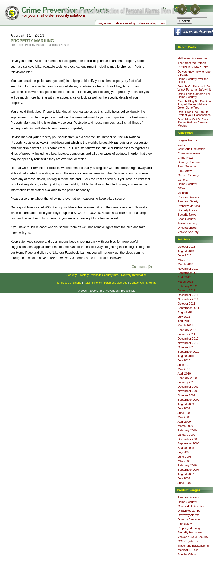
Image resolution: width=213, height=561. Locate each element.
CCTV (182, 144)
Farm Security (187, 166)
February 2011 (187, 329)
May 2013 (184, 259)
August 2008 (186, 447)
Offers (182, 188)
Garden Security (188, 175)
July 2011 (184, 316)
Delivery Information (134, 275)
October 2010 (187, 347)
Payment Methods (115, 282)
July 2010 (184, 360)
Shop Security (187, 218)
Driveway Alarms (189, 515)
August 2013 (186, 251)
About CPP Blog (125, 23)
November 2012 (188, 268)
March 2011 (185, 325)
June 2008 (184, 456)
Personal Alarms (142, 10)
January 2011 (187, 334)
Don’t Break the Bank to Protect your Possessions (194, 113)
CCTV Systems (188, 541)
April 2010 (184, 373)
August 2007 (186, 474)
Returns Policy (93, 282)
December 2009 (188, 386)
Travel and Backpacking (193, 545)
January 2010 (187, 382)
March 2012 (185, 281)
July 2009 (184, 408)
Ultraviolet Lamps (189, 510)
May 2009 (184, 417)
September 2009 (188, 399)
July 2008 (184, 452)
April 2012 (184, 277)
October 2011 (187, 303)
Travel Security (187, 223)
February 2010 (187, 377)
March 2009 (185, 426)
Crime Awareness (189, 153)
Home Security (187, 183)
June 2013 (184, 255)
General (183, 179)
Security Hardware (190, 532)
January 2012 (187, 290)
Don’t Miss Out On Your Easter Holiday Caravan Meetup (193, 122)
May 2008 (184, 460)
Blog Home (104, 23)
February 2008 (187, 465)
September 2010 (188, 351)
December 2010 (188, 338)
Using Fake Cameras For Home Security (194, 95)
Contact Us (137, 282)
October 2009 (187, 395)
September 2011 (188, 307)
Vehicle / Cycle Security (193, 536)
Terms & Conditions (69, 282)
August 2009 (186, 404)
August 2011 (186, 312)
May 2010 (184, 369)
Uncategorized (187, 227)
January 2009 (187, 434)
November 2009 (188, 391)
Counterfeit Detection (191, 148)
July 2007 (184, 478)
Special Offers (187, 554)
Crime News (186, 157)
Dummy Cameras (189, 162)
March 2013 (185, 264)
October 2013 (187, 246)
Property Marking (35, 44)
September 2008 (188, 443)
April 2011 (184, 321)
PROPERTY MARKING (32, 41)
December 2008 (188, 439)
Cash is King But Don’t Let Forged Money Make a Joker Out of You (195, 104)
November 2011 (188, 299)
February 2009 (187, 430)
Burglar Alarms (187, 140)
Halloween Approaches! (193, 58)
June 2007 (184, 482)
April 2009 (184, 421)
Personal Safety (188, 201)
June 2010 (184, 364)
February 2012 (187, 286)
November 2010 (188, 342)
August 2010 (186, 356)
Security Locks (187, 210)
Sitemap (151, 282)
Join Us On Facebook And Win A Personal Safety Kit (195, 88)
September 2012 (188, 272)
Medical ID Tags (188, 549)
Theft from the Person (192, 62)
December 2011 (188, 294)
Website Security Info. (105, 275)
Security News (187, 214)
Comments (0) (142, 267)
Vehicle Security (188, 232)
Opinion (183, 192)
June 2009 (184, 412)
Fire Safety (185, 170)
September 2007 (188, 469)
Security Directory (77, 275)
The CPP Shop (147, 23)
